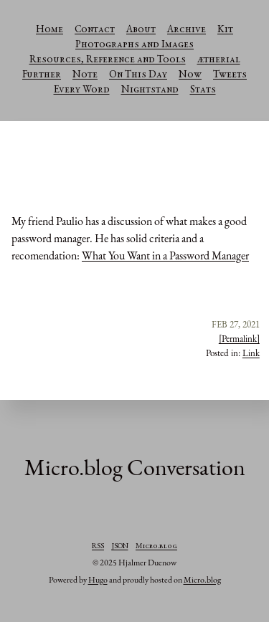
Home (49, 30)
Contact (95, 30)
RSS (98, 546)
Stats (203, 90)
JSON (120, 546)
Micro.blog (156, 546)
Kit (225, 30)
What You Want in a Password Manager (165, 255)
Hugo (98, 579)
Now (190, 75)
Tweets (230, 75)
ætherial (218, 60)
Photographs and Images (134, 45)
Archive (186, 30)
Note (85, 75)
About (141, 30)
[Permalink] (239, 338)
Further (41, 75)
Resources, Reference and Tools (107, 60)
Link (251, 353)
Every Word (82, 90)
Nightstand (150, 90)
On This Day (138, 75)
